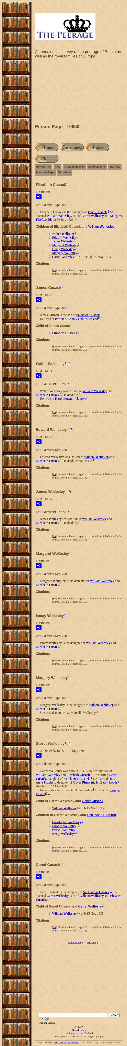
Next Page (64, 172)
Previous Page (45, 172)
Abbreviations (97, 166)
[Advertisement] (79, 92)
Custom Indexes (74, 166)
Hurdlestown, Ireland (69, 398)
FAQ (57, 166)
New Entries (43, 166)
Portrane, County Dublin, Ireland (76, 319)
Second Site (73, 1042)
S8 (54, 270)
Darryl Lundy (79, 1029)
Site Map (114, 166)
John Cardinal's (60, 1042)
